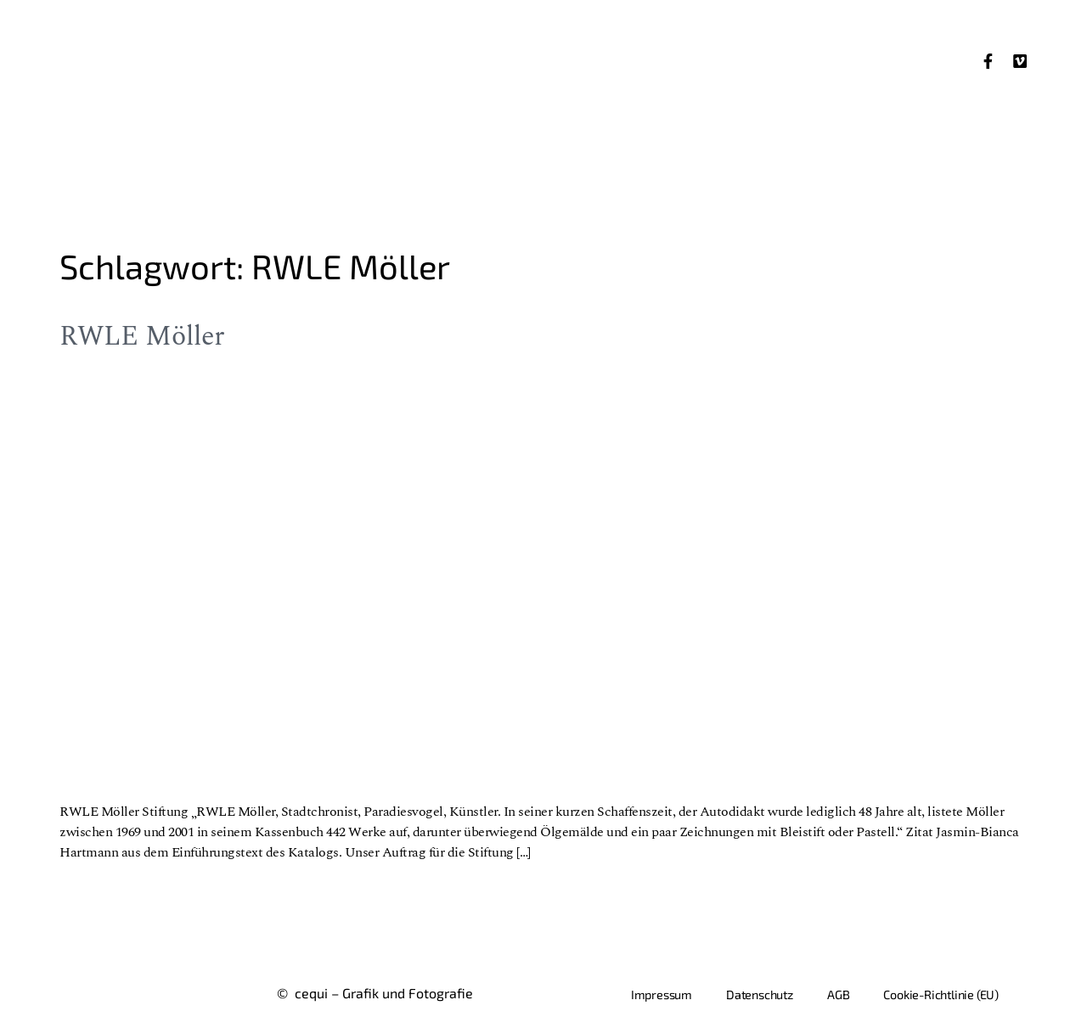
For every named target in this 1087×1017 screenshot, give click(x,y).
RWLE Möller (142, 336)
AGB (838, 994)
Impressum (661, 994)
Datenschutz (759, 994)
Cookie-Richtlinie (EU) (941, 994)
